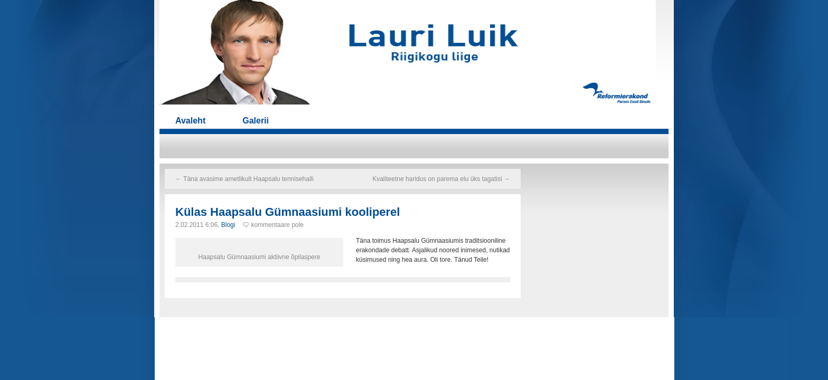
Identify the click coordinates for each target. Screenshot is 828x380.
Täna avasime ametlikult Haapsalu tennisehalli (244, 179)
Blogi (228, 225)
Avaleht (190, 120)
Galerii (255, 120)
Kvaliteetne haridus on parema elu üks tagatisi (441, 179)
